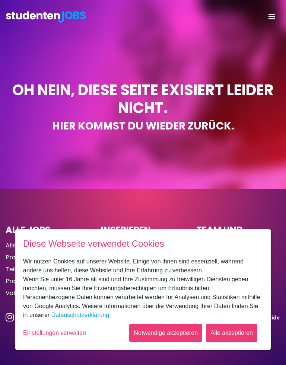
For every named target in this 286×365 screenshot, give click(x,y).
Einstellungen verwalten (54, 333)
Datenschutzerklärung (80, 315)
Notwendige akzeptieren (166, 333)
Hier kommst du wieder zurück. (143, 126)
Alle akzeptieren (231, 333)
